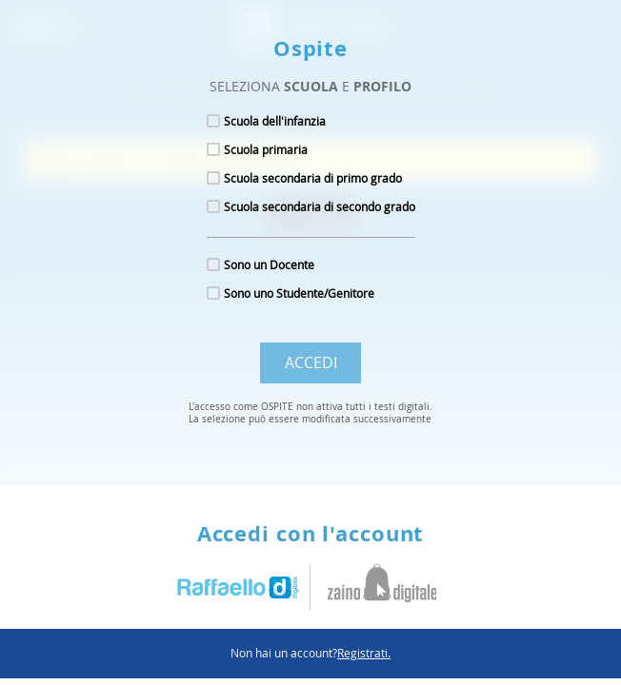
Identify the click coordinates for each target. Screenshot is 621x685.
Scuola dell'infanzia (275, 120)
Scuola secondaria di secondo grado (319, 206)
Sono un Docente (269, 264)
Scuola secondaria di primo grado (313, 178)
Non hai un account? (310, 653)
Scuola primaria (266, 149)
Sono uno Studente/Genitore (299, 293)
